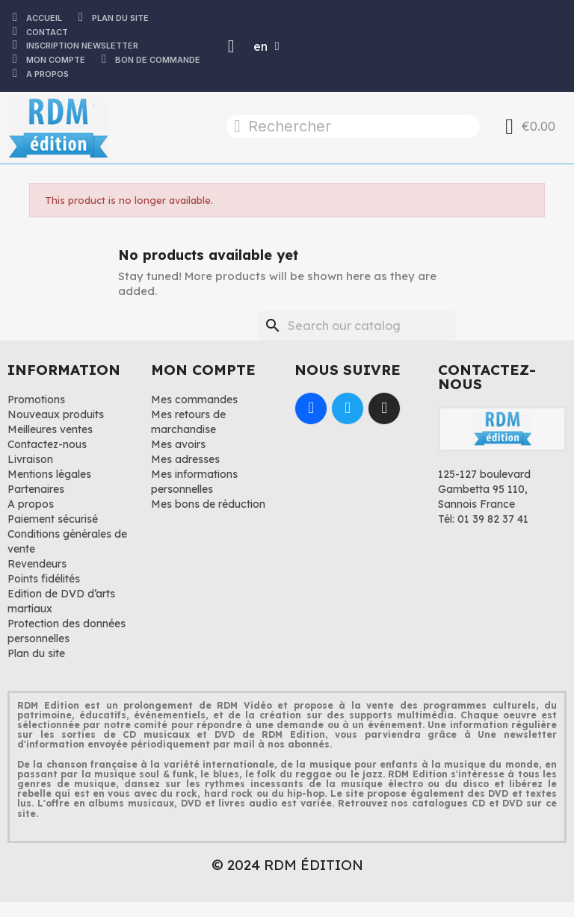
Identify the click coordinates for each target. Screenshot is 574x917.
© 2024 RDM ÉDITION (287, 865)
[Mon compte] (231, 46)
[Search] (357, 326)
